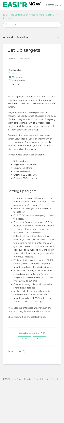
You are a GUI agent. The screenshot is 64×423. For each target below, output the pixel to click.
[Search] (32, 25)
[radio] (24, 338)
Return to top (16, 351)
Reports (7, 18)
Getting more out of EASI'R (44, 15)
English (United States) (46, 379)
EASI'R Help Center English (15, 15)
